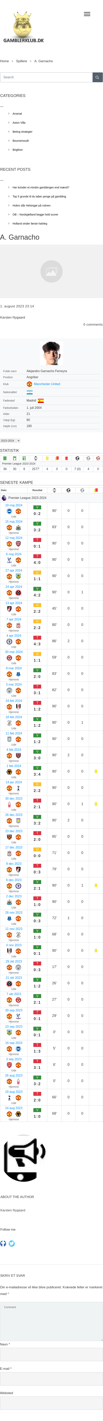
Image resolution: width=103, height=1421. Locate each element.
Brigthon (18, 149)
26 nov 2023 (13, 912)
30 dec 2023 (13, 798)
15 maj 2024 (13, 521)
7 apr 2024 (13, 619)
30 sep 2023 (13, 1010)
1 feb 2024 (13, 766)
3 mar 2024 (14, 684)
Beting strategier (23, 131)
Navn (5, 1344)
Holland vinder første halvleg (30, 223)
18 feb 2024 (13, 717)
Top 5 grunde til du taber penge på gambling (39, 196)
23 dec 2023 (13, 831)
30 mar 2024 (14, 652)
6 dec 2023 (13, 880)
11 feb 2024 (13, 733)
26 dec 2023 (13, 814)
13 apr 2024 (13, 603)
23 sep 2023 (13, 1026)
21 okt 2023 (14, 977)
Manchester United (47, 384)
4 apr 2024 (13, 635)
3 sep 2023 (13, 1059)
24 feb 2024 (13, 700)
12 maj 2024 (13, 538)
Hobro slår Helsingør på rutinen (32, 205)
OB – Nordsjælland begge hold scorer (35, 214)
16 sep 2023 (13, 1043)
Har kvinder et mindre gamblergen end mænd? (41, 187)
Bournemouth (21, 140)
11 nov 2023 (13, 929)
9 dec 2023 (13, 863)
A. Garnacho (19, 237)
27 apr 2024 (13, 570)
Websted (6, 1393)
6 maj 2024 (13, 554)
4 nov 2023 (13, 945)
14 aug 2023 (13, 1108)
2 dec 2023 (13, 896)
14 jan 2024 (14, 782)
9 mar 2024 (14, 668)
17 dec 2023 (13, 847)
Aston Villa (19, 122)
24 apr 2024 (13, 586)
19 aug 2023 (13, 1091)
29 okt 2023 (14, 961)
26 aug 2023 (13, 1075)
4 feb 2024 (13, 749)
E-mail (6, 1369)
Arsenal (17, 113)
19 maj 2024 (13, 505)
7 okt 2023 (13, 994)
